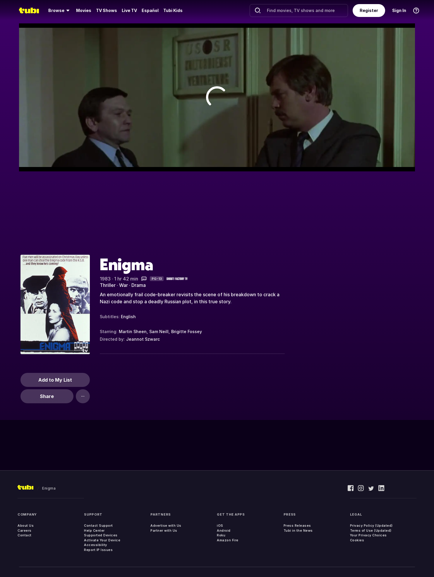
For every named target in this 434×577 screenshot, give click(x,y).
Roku (221, 535)
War (123, 285)
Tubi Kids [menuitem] (173, 10)
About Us (26, 525)
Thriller (108, 285)
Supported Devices (101, 535)
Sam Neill (159, 331)
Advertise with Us (165, 525)
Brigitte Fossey (186, 331)
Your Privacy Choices (368, 535)
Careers (25, 530)
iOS (220, 525)
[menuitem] (59, 10)
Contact (25, 535)
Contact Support (98, 525)
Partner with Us (163, 530)
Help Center (94, 530)
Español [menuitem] (150, 10)
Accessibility (95, 545)
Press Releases (297, 525)
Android (224, 530)
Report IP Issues (98, 550)
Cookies (357, 540)
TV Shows (106, 10)
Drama (138, 285)
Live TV (129, 10)
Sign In (399, 10)
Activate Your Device (102, 540)
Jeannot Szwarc (143, 339)
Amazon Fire (228, 540)
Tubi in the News (298, 530)
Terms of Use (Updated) (371, 530)
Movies (83, 10)
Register (369, 10)
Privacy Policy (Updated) (371, 525)
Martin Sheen (133, 331)
